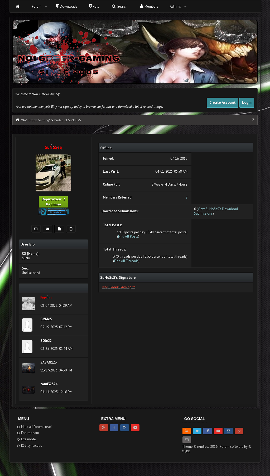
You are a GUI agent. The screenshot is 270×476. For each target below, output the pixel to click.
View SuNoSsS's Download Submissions (216, 211)
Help (94, 6)
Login (247, 102)
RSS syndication (30, 445)
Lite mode (26, 439)
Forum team (28, 433)
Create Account (222, 102)
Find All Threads (126, 261)
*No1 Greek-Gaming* (35, 120)
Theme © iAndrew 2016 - (201, 446)
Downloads (66, 6)
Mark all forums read (34, 427)
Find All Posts (128, 236)
